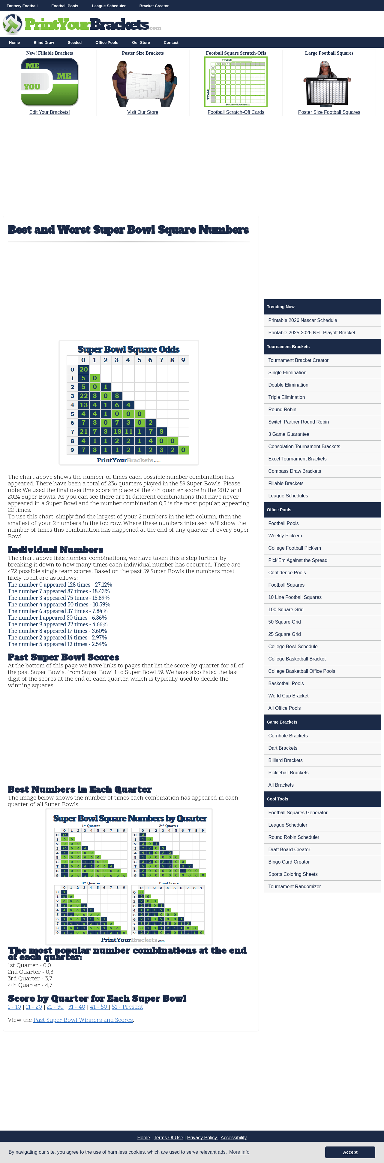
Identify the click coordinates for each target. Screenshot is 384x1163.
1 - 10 (14, 1007)
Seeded (75, 42)
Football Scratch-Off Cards (236, 112)
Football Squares (286, 585)
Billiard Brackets (285, 760)
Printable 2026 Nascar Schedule (302, 320)
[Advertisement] (192, 164)
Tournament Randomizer (294, 886)
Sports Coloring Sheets (293, 874)
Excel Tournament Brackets (297, 458)
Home (14, 42)
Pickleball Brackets (288, 772)
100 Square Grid (285, 609)
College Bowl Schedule (293, 646)
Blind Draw (44, 42)
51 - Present (127, 1007)
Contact (171, 42)
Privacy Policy (202, 1137)
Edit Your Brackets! (49, 112)
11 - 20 (34, 1007)
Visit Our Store (142, 112)
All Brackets (280, 785)
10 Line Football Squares (295, 597)
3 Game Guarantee (288, 434)
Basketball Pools (286, 683)
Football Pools (64, 6)
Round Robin (282, 409)
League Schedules (288, 495)
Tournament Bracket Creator (298, 360)
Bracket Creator (154, 6)
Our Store (141, 42)
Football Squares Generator (297, 812)
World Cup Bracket (288, 695)
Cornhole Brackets (288, 735)
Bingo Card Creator (289, 861)
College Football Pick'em (294, 548)
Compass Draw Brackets (294, 471)
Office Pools (106, 42)
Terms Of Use (168, 1137)
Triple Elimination (286, 397)
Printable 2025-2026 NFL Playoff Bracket (311, 332)
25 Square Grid (284, 634)
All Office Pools (284, 708)
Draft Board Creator (289, 849)
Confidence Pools (287, 572)
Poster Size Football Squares (329, 112)
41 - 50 (99, 1007)
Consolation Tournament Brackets (304, 446)
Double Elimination (288, 384)
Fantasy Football (22, 6)
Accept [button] (350, 1152)
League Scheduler (109, 6)
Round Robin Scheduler (293, 837)
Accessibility (233, 1137)
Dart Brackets (282, 748)
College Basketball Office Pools (301, 671)
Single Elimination (287, 372)
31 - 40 (76, 1007)
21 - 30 (55, 1007)
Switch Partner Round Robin (298, 421)
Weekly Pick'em (285, 535)
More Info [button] (239, 1152)
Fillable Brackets (285, 483)
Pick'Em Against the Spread (297, 560)
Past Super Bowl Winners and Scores (83, 1020)
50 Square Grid (284, 621)
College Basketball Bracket (297, 658)
